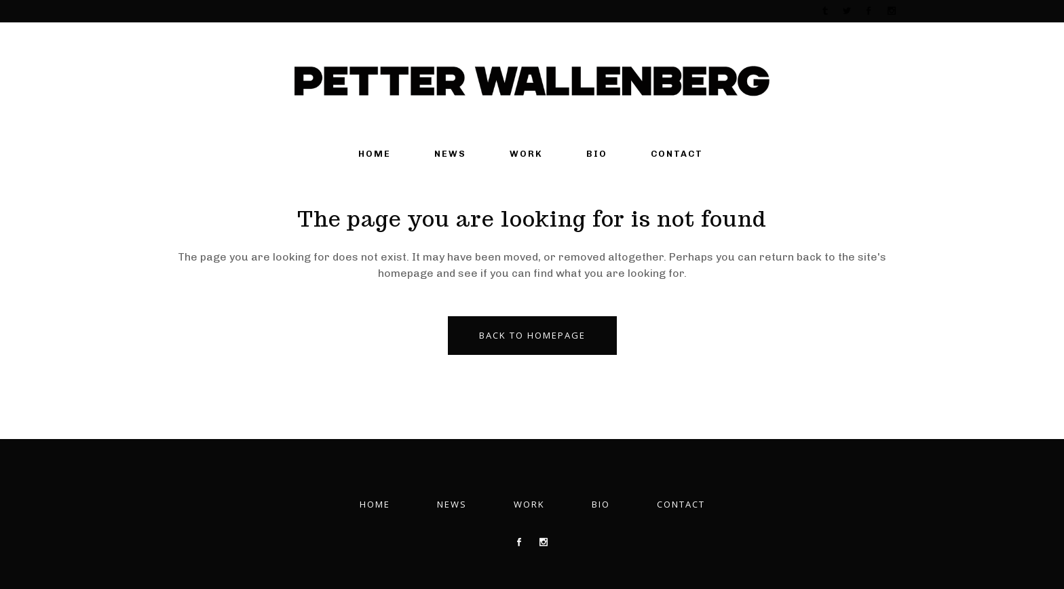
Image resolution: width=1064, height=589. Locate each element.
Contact (681, 504)
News (452, 504)
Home (375, 504)
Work (529, 504)
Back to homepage (532, 335)
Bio (601, 504)
